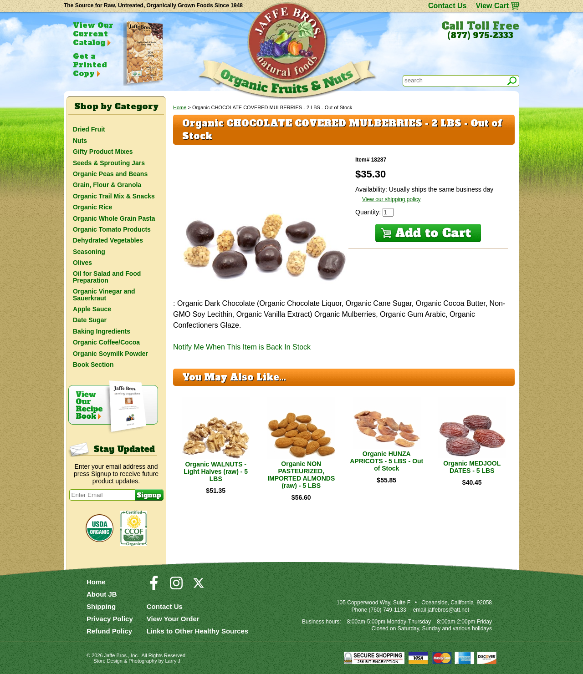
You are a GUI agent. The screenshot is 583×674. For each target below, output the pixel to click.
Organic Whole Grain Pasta (114, 218)
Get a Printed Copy (90, 64)
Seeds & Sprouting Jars (109, 163)
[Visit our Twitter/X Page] (198, 587)
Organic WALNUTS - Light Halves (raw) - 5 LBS (216, 471)
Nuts (80, 140)
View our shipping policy (391, 199)
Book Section (93, 364)
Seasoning (89, 251)
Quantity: (369, 212)
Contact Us (447, 6)
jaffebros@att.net (448, 610)
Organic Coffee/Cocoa (106, 342)
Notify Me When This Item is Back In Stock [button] (242, 347)
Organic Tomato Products (112, 229)
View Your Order (173, 619)
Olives (82, 262)
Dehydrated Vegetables (108, 240)
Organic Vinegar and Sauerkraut (104, 294)
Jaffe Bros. (116, 655)
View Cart (492, 6)
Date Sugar (90, 320)
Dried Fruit (89, 129)
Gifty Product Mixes (103, 151)
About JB (102, 594)
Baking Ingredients (101, 331)
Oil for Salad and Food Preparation (107, 277)
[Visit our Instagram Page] (176, 587)
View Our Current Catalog (93, 33)
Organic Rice (92, 207)
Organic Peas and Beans (110, 173)
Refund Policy (109, 631)
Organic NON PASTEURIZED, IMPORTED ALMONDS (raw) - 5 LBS (301, 474)
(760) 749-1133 (387, 610)
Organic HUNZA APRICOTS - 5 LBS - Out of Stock (386, 461)
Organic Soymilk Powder (110, 353)
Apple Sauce (92, 309)
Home (179, 107)
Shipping (101, 606)
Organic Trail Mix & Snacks (114, 196)
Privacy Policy (110, 619)
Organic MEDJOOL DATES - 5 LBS (472, 467)
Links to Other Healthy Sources (197, 631)
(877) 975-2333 (480, 35)
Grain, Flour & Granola (107, 184)
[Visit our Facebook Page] (154, 587)
